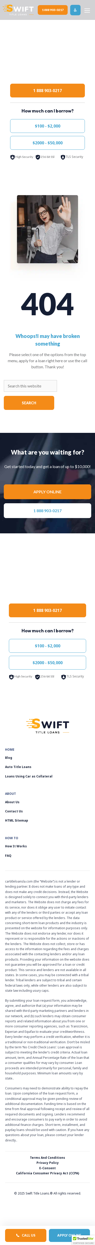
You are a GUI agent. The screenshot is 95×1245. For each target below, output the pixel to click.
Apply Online (69, 1235)
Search (29, 403)
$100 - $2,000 (47, 126)
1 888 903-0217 (53, 10)
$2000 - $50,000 (48, 143)
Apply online (47, 491)
